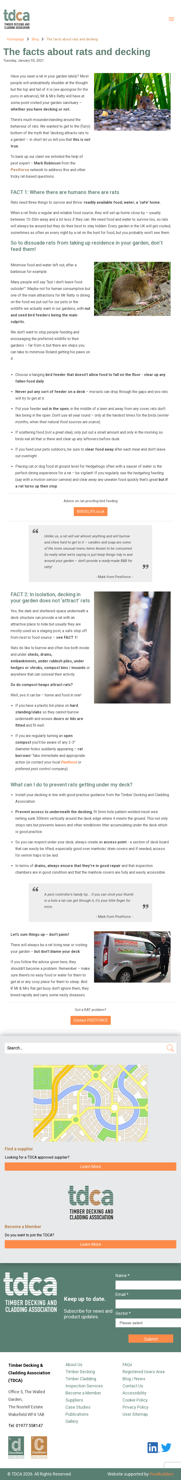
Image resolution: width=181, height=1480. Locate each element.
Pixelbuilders (162, 1473)
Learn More (90, 1166)
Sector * (123, 1313)
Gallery (72, 1421)
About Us (74, 1364)
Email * (121, 1294)
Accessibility (135, 1392)
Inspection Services (84, 1385)
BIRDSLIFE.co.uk (90, 511)
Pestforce (69, 762)
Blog (35, 39)
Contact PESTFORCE (91, 1020)
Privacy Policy (135, 1407)
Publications (77, 1414)
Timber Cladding (81, 1378)
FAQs (127, 1364)
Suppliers (74, 1400)
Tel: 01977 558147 (25, 1425)
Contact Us (133, 1385)
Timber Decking (80, 1371)
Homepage (15, 39)
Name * (122, 1275)
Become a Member (83, 1392)
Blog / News (134, 1378)
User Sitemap (135, 1414)
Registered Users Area (144, 1371)
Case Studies (78, 1407)
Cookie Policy (135, 1400)
